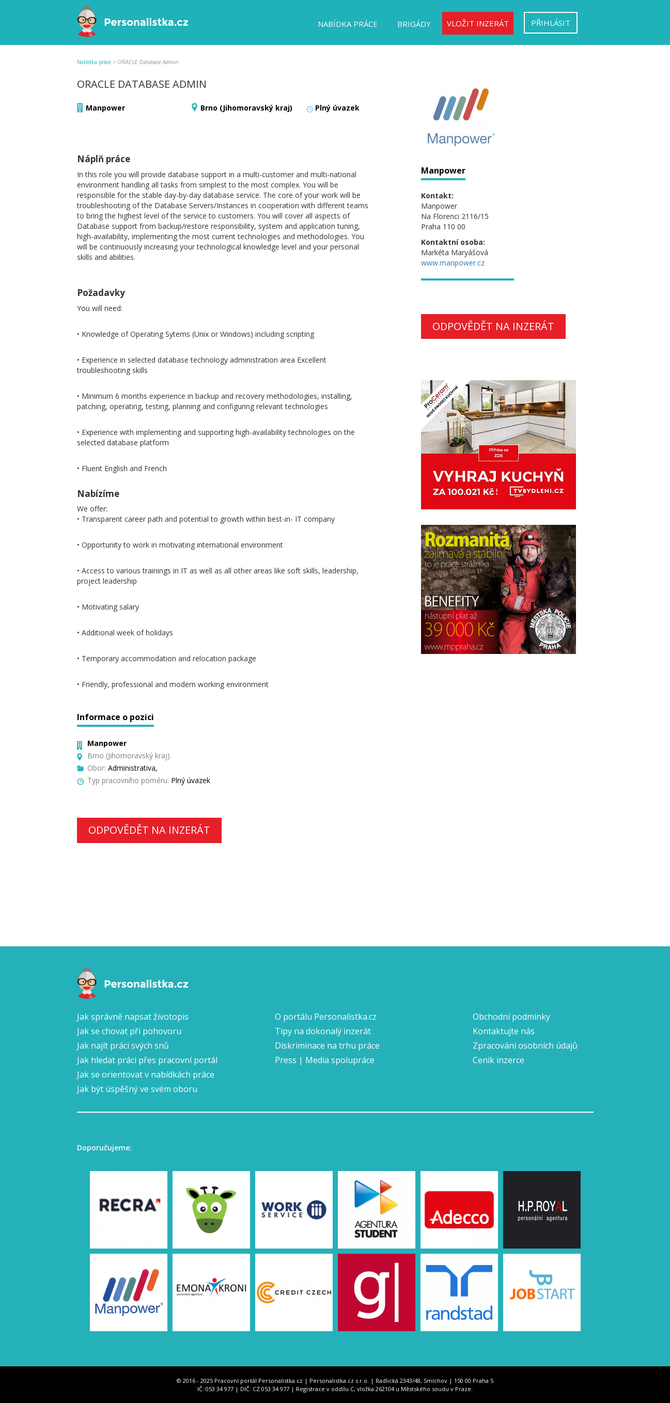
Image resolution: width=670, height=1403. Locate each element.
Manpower (105, 108)
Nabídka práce (348, 24)
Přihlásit (550, 23)
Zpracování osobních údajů (525, 1045)
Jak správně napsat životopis (133, 1016)
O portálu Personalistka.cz (326, 1016)
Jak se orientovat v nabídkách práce (145, 1074)
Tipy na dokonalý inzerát (323, 1031)
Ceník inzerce (498, 1060)
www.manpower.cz (453, 263)
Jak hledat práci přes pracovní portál (147, 1060)
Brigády (414, 24)
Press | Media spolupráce (325, 1060)
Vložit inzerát (478, 23)
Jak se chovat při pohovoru (129, 1031)
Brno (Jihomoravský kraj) (246, 108)
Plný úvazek (337, 108)
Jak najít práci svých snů (123, 1045)
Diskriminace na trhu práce (327, 1045)
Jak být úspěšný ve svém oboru (137, 1089)
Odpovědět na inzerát (149, 830)
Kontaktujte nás (504, 1031)
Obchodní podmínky (511, 1016)
